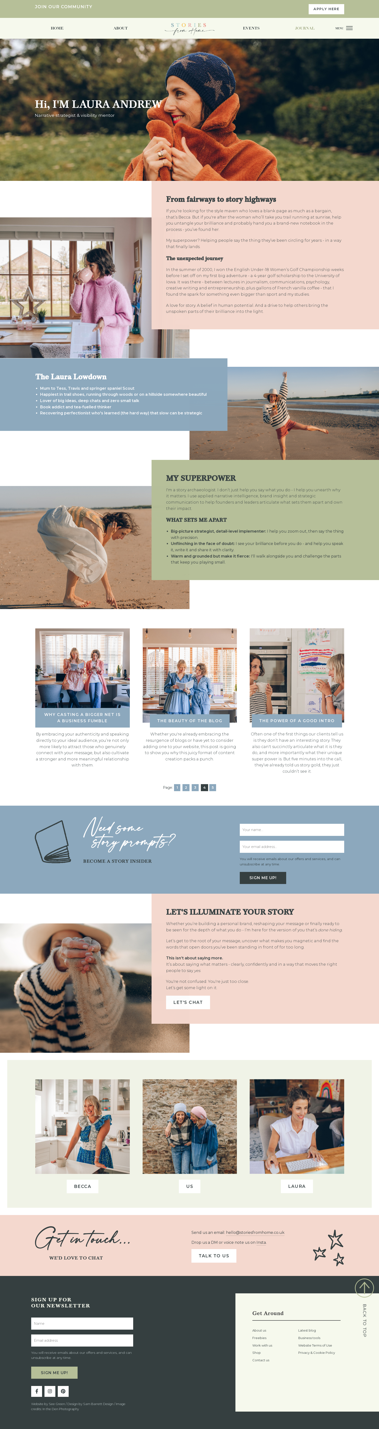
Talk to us (214, 1255)
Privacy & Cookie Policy (316, 1353)
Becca (82, 1182)
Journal (305, 28)
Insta (261, 1242)
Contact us (260, 1360)
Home (57, 28)
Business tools (309, 1338)
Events (251, 28)
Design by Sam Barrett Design (90, 1404)
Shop (256, 1353)
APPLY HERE (326, 9)
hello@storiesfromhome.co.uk (255, 1232)
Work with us (262, 1345)
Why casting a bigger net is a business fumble (82, 714)
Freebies (259, 1338)
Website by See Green (48, 1404)
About (120, 28)
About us (259, 1330)
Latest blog (307, 1330)
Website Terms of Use (315, 1345)
